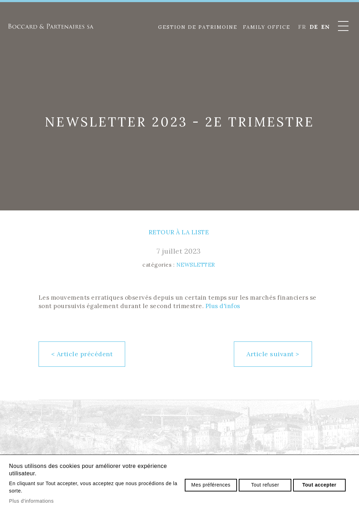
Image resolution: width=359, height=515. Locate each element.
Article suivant (272, 354)
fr (302, 26)
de (314, 26)
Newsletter (195, 264)
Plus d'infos (222, 306)
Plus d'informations (31, 501)
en (325, 26)
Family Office (266, 27)
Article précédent (82, 354)
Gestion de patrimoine (197, 27)
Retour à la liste (179, 232)
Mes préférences (211, 485)
